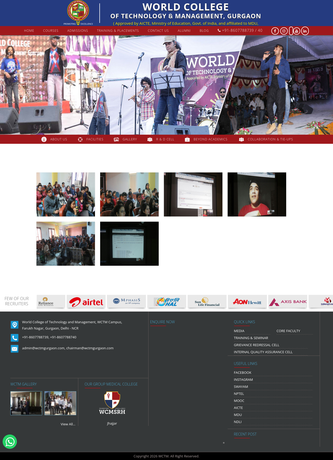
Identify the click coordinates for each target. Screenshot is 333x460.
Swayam (241, 386)
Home (29, 30)
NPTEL (239, 393)
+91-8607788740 (63, 337)
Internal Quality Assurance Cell (263, 352)
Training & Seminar (251, 337)
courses (51, 30)
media (239, 330)
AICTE (238, 407)
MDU (238, 414)
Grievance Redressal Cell (256, 345)
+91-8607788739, (35, 337)
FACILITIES (94, 139)
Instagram (243, 379)
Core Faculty (288, 330)
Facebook (242, 372)
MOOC (239, 400)
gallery (130, 139)
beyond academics (211, 139)
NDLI (238, 421)
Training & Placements (118, 30)
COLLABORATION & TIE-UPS (270, 139)
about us (58, 139)
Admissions (77, 30)
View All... (68, 424)
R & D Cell (165, 139)
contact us (158, 30)
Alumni (184, 30)
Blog (204, 30)
